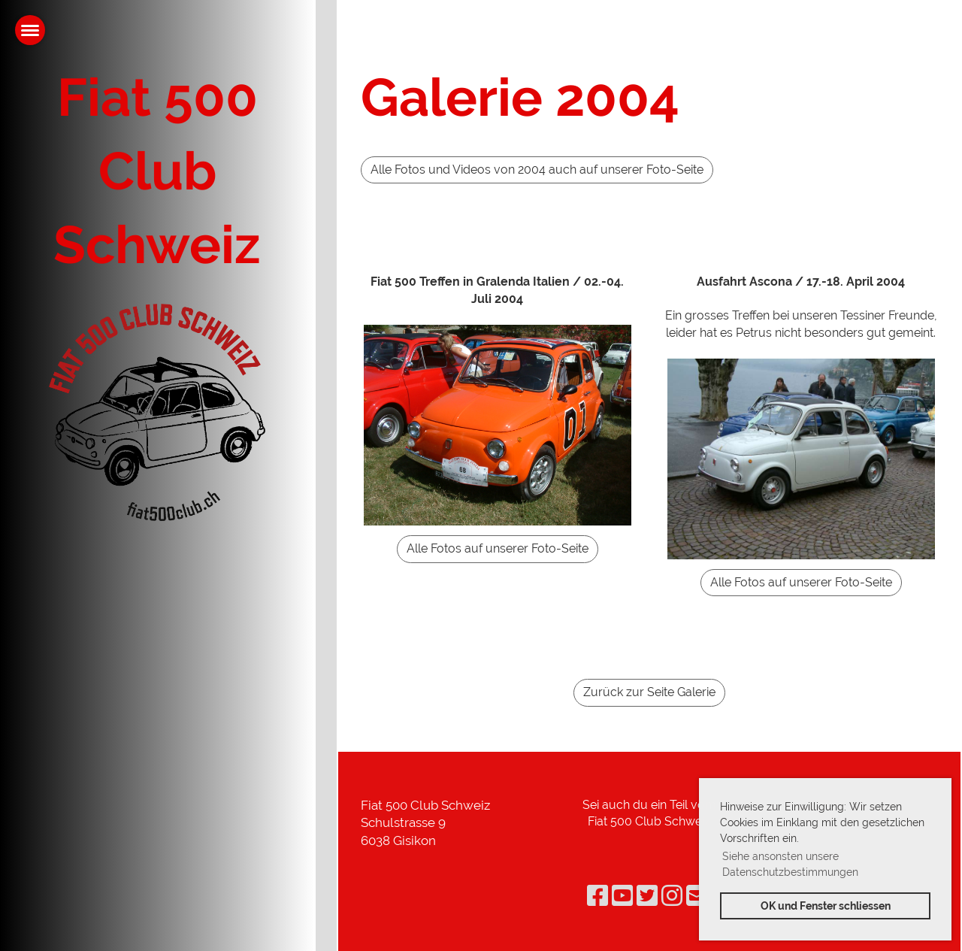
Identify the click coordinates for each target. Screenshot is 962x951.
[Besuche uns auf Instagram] (671, 896)
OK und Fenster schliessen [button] (826, 905)
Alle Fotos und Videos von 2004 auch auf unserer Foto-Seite (537, 169)
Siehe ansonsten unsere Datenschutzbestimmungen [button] (790, 864)
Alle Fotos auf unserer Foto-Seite (497, 548)
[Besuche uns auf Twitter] (647, 896)
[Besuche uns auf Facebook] (597, 896)
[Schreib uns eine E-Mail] (696, 896)
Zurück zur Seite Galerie (649, 692)
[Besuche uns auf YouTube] (622, 896)
